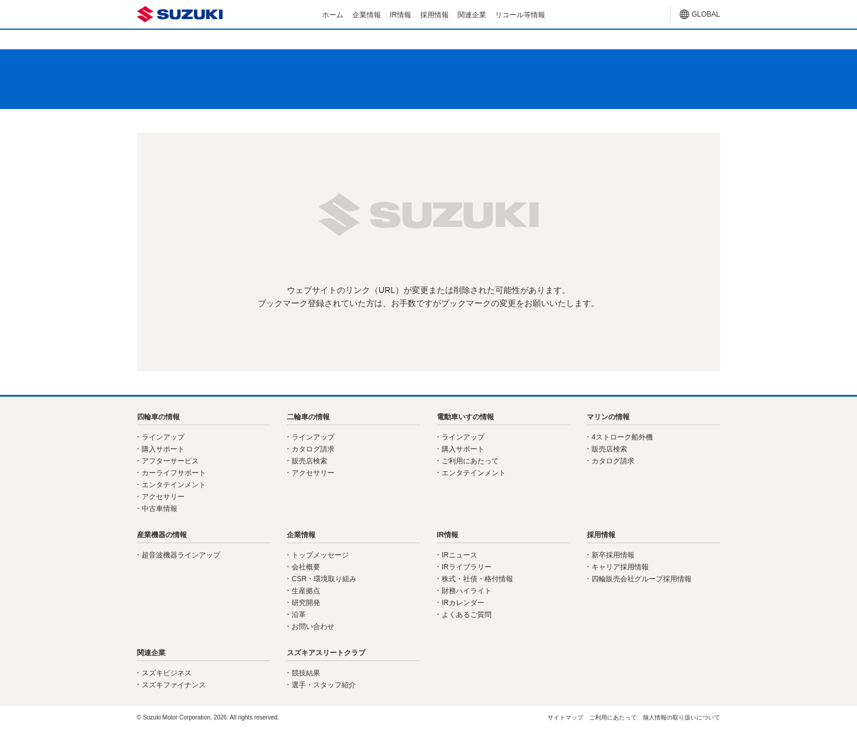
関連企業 (472, 15)
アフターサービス (170, 461)
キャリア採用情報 (620, 567)
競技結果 (306, 673)
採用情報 (434, 15)
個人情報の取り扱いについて (681, 717)
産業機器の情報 (162, 535)
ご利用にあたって (470, 461)
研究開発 (306, 603)
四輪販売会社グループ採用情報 (642, 579)
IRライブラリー (467, 567)
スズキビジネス (167, 673)
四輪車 (195, 38)
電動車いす (428, 38)
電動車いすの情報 (465, 417)
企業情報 (366, 15)
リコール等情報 (520, 15)
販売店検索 (309, 461)
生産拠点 (306, 591)
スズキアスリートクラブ (326, 653)
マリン (545, 38)
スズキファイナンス (174, 685)
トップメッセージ (320, 555)
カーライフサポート (174, 473)
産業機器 (661, 38)
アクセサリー (163, 497)
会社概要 (306, 567)
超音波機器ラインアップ (181, 555)
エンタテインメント (174, 485)
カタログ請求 (313, 449)
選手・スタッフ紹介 (324, 685)
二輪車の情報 (308, 417)
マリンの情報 (608, 417)
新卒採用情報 (613, 555)
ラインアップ (163, 437)
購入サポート (163, 449)
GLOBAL (706, 14)
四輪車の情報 (158, 417)
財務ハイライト (467, 591)
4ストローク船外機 (622, 437)
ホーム (332, 15)
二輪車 (311, 38)
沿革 (299, 614)
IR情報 (400, 15)
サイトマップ (565, 717)
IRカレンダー (463, 603)
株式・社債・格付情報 (477, 579)
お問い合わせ (313, 626)
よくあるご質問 (467, 614)
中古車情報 (159, 508)
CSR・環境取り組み (324, 579)
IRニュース (459, 555)
